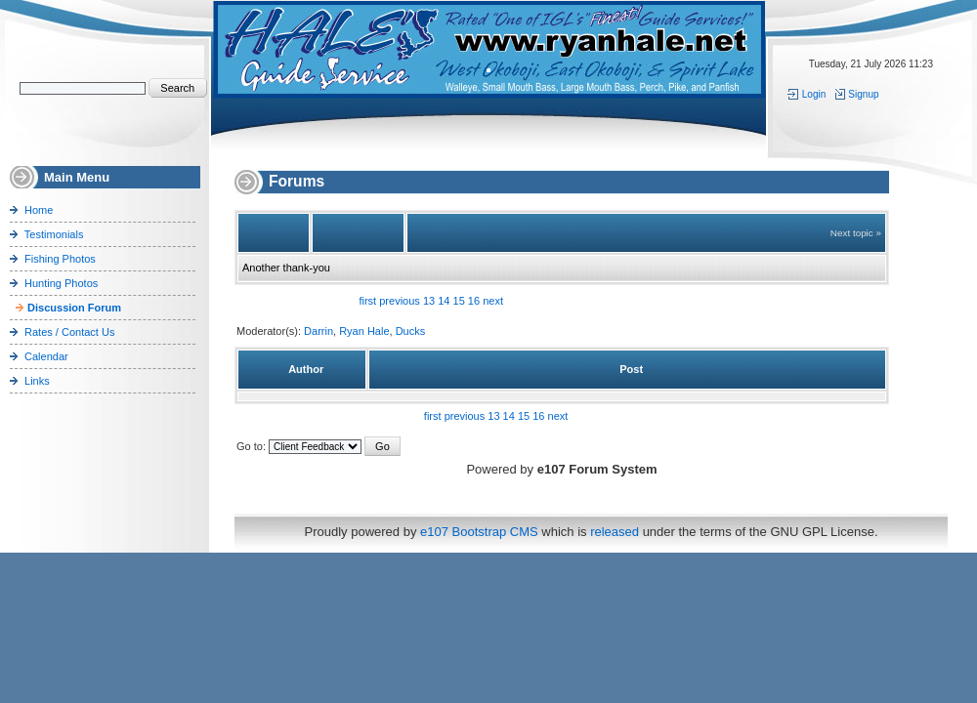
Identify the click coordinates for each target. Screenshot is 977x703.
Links (37, 381)
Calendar (46, 356)
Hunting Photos (61, 283)
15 (459, 301)
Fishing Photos (60, 259)
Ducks (411, 331)
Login (807, 94)
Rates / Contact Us (69, 332)
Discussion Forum (74, 307)
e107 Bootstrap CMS (479, 531)
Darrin (318, 331)
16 (474, 301)
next (493, 301)
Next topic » (855, 232)
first (367, 301)
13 (429, 301)
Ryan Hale (364, 331)
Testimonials (54, 234)
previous (399, 301)
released (614, 531)
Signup (856, 94)
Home (38, 210)
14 (443, 301)
